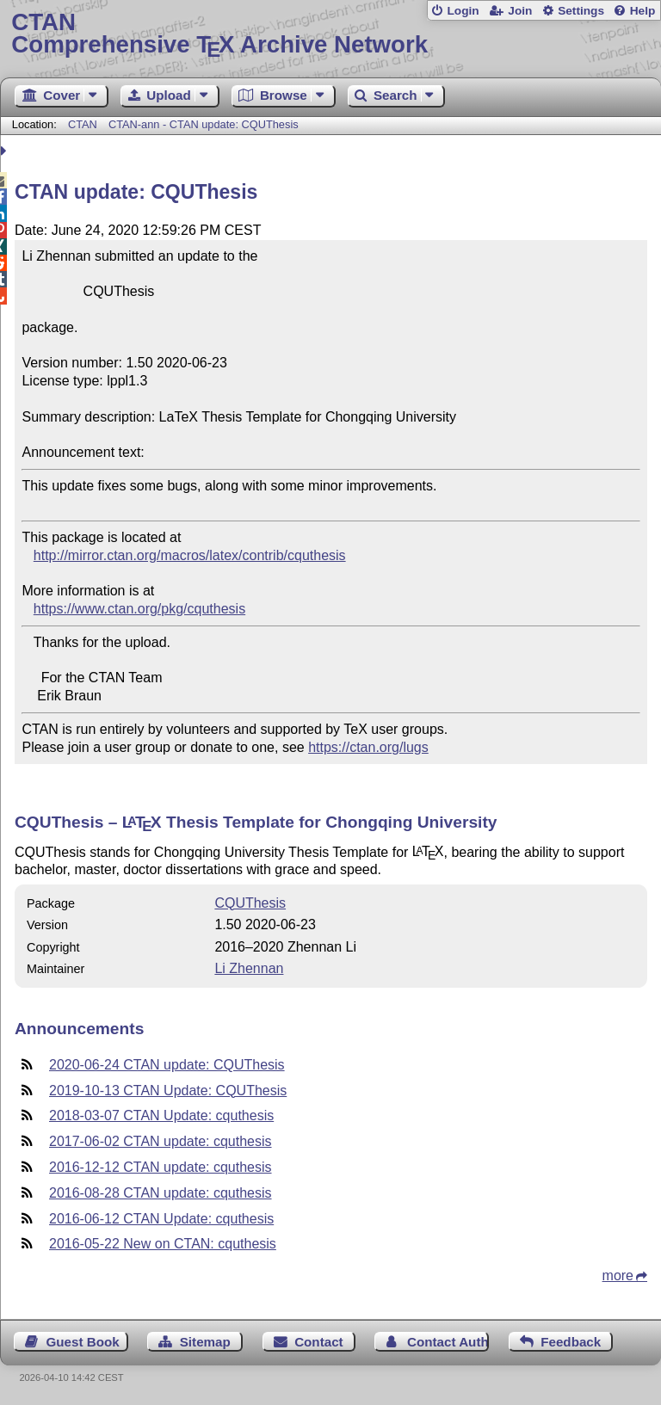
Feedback (571, 1341)
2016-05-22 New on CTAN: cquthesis (162, 1243)
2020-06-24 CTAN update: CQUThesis (167, 1064)
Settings (581, 10)
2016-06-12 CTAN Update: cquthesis (161, 1218)
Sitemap (205, 1341)
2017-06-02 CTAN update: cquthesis (160, 1141)
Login (463, 10)
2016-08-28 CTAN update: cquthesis (160, 1193)
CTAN (82, 124)
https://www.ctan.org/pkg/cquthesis (139, 608)
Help (643, 10)
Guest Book (83, 1341)
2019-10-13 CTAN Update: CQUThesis (168, 1090)
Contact (318, 1341)
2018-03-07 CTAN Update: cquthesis (161, 1115)
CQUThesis (250, 903)
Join (520, 10)
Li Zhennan (248, 968)
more (617, 1275)
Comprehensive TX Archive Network (330, 34)
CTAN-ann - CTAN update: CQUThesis (203, 124)
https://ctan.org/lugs (368, 747)
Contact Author (448, 1341)
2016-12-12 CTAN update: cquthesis (160, 1167)
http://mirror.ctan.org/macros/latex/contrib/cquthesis (190, 555)
